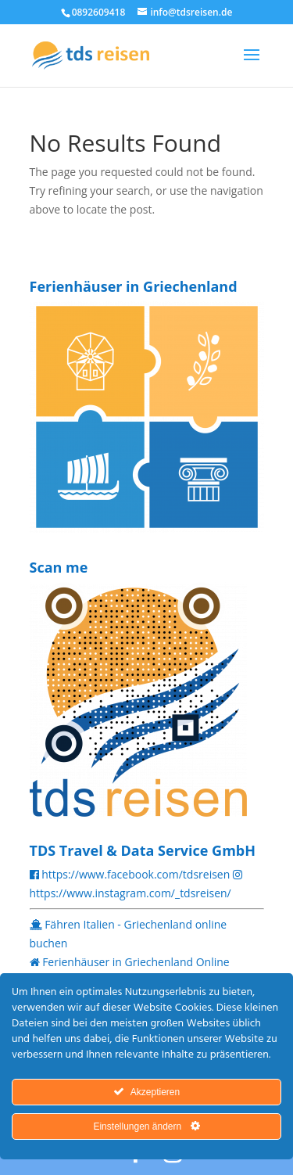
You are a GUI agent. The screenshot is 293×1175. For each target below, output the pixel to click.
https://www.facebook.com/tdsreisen (135, 874)
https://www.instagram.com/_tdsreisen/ (130, 893)
